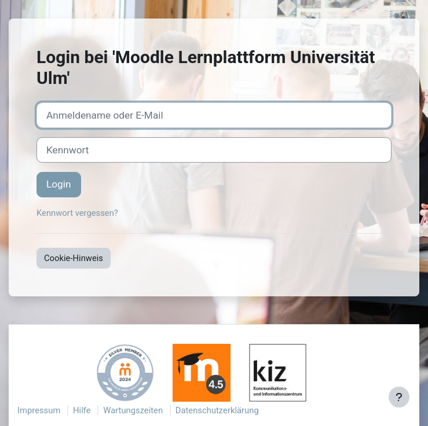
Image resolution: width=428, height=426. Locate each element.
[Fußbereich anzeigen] (399, 397)
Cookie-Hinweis (73, 258)
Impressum (38, 410)
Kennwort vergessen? (77, 213)
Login (58, 184)
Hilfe (82, 410)
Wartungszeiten (133, 410)
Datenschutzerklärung (217, 410)
